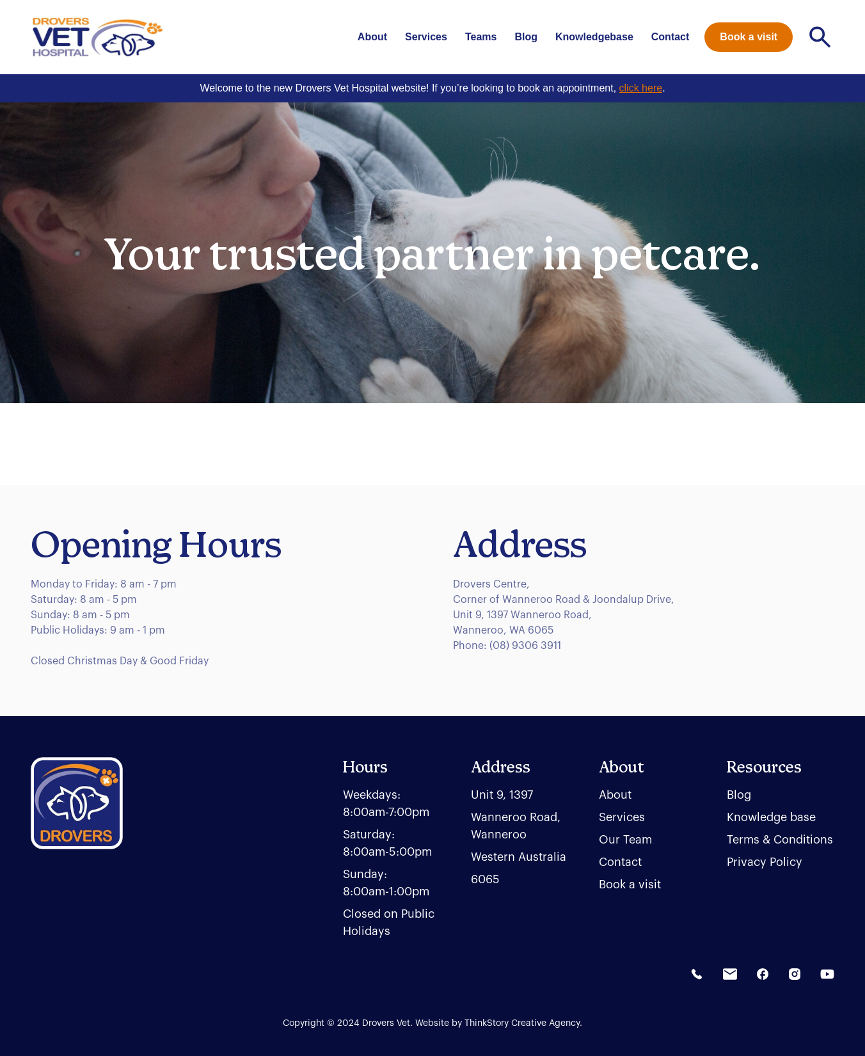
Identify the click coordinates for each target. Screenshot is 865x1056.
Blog (525, 36)
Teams (481, 36)
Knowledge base (771, 817)
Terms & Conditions (780, 839)
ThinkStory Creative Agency (522, 1023)
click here (641, 88)
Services (426, 36)
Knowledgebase (594, 36)
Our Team (625, 839)
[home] (97, 37)
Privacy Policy (764, 862)
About (372, 36)
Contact (670, 36)
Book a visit (748, 36)
